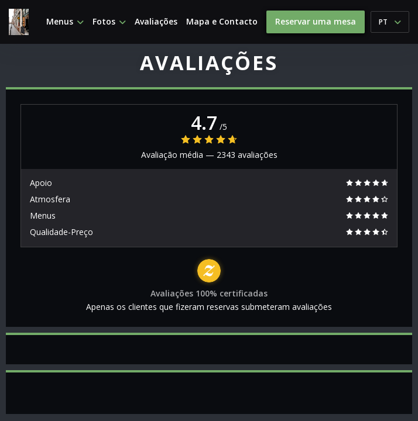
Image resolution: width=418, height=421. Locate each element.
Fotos (109, 21)
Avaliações (156, 21)
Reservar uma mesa (315, 21)
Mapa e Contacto (222, 21)
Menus (65, 21)
